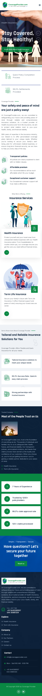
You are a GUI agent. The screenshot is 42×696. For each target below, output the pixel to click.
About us (5, 635)
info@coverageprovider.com (15, 657)
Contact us (6, 645)
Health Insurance (8, 621)
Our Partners (7, 638)
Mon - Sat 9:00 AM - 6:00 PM (16, 663)
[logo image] (14, 5)
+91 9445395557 (14, 610)
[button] (38, 33)
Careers (5, 642)
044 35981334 (13, 612)
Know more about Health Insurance (16, 51)
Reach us (21, 564)
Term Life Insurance (9, 625)
